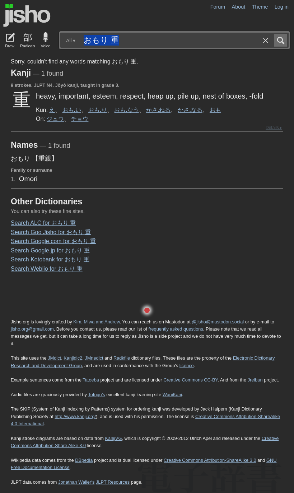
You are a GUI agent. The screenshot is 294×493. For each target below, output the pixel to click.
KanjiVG (113, 438)
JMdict (54, 358)
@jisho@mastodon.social (218, 321)
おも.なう (126, 110)
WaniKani (172, 394)
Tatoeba (91, 380)
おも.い (71, 110)
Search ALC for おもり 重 (43, 223)
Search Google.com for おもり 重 (53, 241)
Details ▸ (274, 127)
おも (215, 110)
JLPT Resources (113, 482)
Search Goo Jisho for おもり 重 (51, 232)
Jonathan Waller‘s (76, 482)
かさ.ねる (158, 110)
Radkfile (121, 358)
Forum (217, 7)
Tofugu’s (96, 394)
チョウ (79, 119)
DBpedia (84, 460)
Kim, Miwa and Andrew (96, 321)
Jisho (27, 15)
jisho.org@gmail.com (32, 329)
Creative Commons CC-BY (190, 380)
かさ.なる (190, 110)
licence (186, 365)
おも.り (97, 110)
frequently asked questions (176, 329)
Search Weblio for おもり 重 (47, 269)
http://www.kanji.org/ (75, 416)
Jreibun (255, 380)
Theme (260, 7)
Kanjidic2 (73, 358)
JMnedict (94, 358)
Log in (282, 7)
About (239, 7)
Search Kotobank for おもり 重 (50, 259)
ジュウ (55, 119)
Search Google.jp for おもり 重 (50, 250)
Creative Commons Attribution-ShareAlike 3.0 (210, 460)
